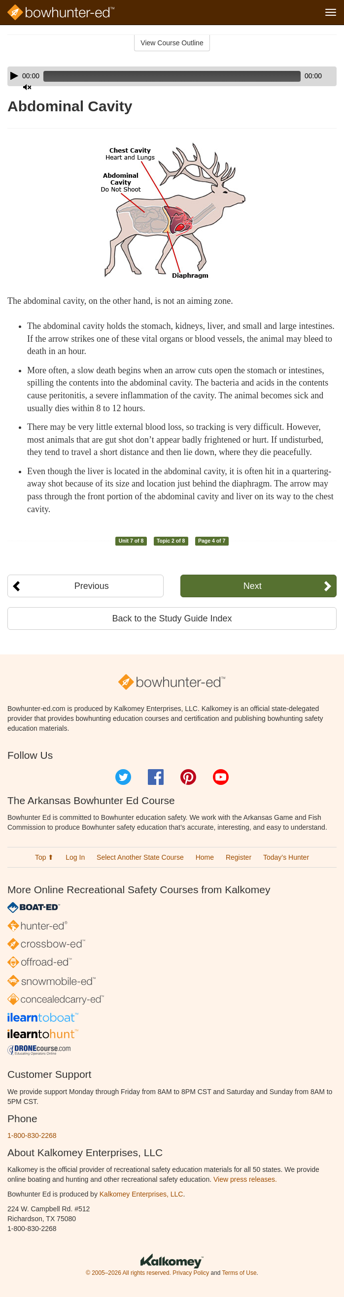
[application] (172, 76)
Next (252, 586)
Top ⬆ (44, 857)
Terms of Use (239, 1272)
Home (205, 857)
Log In (75, 857)
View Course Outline (171, 43)
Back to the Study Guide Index (172, 618)
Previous (91, 586)
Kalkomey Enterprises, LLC (141, 1194)
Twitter (123, 777)
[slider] (172, 76)
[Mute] (27, 87)
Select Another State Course (140, 857)
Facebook (156, 777)
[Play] (14, 76)
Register (238, 857)
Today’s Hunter (286, 857)
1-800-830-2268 (32, 1135)
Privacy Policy (190, 1272)
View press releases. (245, 1179)
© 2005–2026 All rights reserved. (128, 1272)
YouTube (221, 777)
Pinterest (188, 777)
